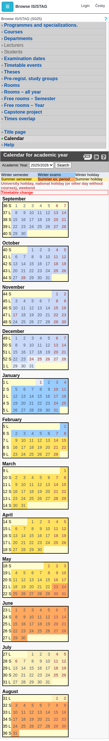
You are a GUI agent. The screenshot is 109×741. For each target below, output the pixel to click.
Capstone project (23, 112)
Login (85, 6)
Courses (13, 31)
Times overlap (19, 118)
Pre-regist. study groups (31, 78)
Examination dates (24, 58)
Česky (100, 6)
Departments (18, 38)
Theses (12, 71)
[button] (7, 7)
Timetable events (23, 65)
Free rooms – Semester (30, 98)
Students (13, 51)
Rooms (12, 85)
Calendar (14, 138)
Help (9, 144)
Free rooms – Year (24, 105)
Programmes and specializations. (41, 25)
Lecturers (14, 45)
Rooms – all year (22, 91)
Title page (15, 132)
